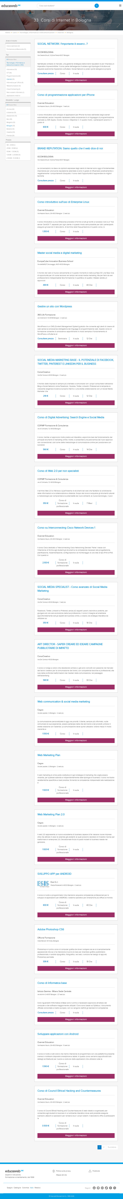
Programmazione (13, 76)
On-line (10, 109)
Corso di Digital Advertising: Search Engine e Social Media (70, 417)
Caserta (11, 132)
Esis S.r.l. (54, 882)
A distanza (11, 112)
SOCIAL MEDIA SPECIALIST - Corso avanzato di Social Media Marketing (72, 589)
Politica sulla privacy (63, 1171)
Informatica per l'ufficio (15, 83)
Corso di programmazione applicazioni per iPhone (65, 94)
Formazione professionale (16, 49)
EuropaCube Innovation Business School (55, 261)
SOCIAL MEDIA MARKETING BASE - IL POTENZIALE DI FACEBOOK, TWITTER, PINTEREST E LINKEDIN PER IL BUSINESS (75, 362)
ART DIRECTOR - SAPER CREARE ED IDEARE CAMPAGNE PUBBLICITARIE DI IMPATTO (70, 646)
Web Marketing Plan (48, 755)
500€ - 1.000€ (13, 152)
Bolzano (10, 129)
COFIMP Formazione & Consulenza (52, 425)
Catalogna (17, 1188)
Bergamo (11, 122)
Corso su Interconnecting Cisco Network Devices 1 (66, 527)
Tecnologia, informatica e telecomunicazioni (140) (16, 64)
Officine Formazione (46, 938)
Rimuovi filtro (11, 59)
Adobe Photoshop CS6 (50, 929)
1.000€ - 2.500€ (13, 155)
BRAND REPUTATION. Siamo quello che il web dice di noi (70, 148)
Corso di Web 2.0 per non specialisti (58, 471)
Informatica (12, 69)
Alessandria (12, 116)
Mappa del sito (61, 1175)
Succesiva (112, 1147)
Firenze (10, 136)
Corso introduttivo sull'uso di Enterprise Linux (63, 202)
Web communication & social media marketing (63, 701)
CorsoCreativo (43, 372)
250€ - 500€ (12, 148)
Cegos (40, 710)
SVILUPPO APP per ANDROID (54, 873)
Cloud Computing (13, 89)
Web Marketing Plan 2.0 (50, 814)
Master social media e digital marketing (59, 252)
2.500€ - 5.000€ (13, 158)
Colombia (25, 1188)
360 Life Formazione (46, 315)
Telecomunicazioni (14, 86)
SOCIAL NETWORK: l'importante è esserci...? (62, 43)
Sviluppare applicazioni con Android (57, 1034)
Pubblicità (96, 1171)
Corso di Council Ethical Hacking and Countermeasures (69, 1090)
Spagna (9, 1188)
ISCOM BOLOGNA (45, 52)
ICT (9, 73)
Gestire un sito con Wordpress (54, 306)
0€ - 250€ (11, 145)
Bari (9, 119)
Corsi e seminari (13, 46)
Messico (37, 1188)
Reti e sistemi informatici (15, 92)
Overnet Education (45, 103)
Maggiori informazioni (76, 80)
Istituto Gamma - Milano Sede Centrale (54, 991)
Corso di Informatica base (52, 983)
